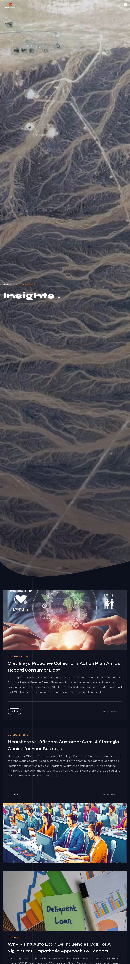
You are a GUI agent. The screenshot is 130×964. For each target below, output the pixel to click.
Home (7, 284)
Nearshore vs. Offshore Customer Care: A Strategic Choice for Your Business (63, 745)
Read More (112, 711)
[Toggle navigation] (125, 4)
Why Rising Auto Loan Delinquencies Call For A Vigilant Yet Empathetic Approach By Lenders (59, 948)
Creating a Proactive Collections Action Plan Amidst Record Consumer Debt (65, 667)
